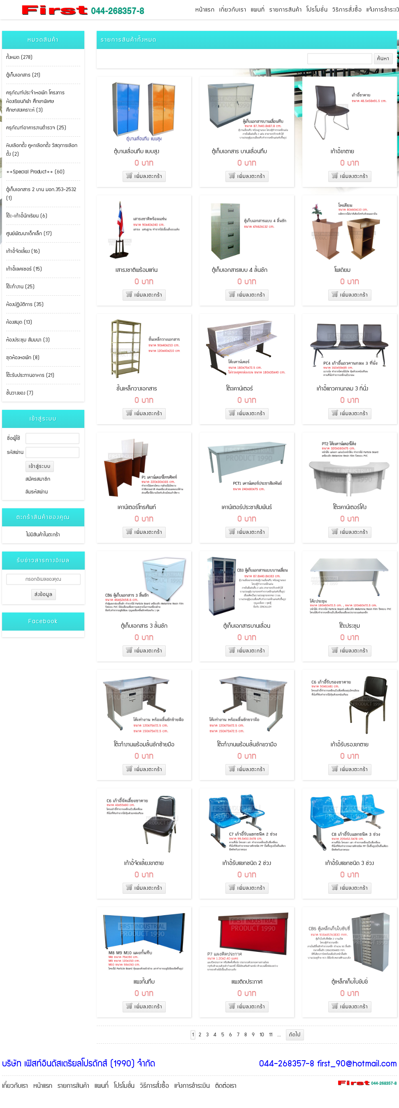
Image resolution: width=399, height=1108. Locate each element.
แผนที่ (258, 10)
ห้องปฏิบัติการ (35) (25, 304)
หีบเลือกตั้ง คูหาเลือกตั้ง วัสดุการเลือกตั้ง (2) (41, 150)
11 (270, 1035)
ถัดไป (295, 1035)
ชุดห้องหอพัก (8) (22, 357)
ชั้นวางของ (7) (19, 393)
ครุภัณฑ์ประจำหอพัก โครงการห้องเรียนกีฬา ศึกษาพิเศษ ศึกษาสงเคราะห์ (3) (35, 102)
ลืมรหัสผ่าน (37, 492)
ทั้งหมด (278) (19, 57)
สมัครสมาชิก (38, 479)
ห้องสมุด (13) (19, 322)
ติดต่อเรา (226, 1086)
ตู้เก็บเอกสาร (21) (23, 75)
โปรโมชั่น (317, 10)
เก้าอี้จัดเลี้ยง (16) (23, 251)
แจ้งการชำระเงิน (192, 1086)
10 (262, 1035)
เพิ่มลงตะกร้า (144, 176)
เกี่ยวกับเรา (232, 10)
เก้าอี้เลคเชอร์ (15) (24, 269)
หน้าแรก (205, 10)
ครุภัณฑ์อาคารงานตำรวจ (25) (36, 128)
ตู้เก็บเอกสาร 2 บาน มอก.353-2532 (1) (41, 194)
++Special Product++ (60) (35, 172)
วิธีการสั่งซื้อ (347, 10)
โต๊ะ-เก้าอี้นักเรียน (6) (26, 216)
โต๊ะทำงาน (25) (20, 287)
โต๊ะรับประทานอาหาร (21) (30, 375)
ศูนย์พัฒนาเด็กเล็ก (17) (29, 233)
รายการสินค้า (285, 10)
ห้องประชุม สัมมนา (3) (28, 340)
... (279, 1035)
